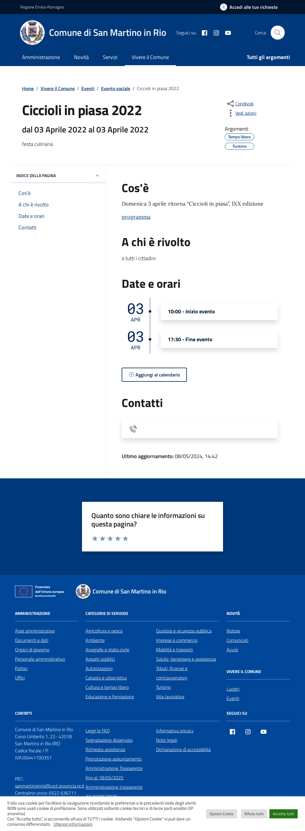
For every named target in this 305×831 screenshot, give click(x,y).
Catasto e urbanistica (106, 677)
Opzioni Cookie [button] (222, 814)
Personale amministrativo (40, 658)
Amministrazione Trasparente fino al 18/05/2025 (114, 773)
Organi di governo (32, 649)
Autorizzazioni (99, 668)
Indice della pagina (58, 175)
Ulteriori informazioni (72, 824)
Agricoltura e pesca (104, 630)
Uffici (20, 677)
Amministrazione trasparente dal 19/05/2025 (114, 791)
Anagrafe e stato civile (107, 649)
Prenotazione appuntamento (114, 758)
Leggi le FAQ (98, 730)
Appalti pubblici (100, 658)
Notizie (233, 630)
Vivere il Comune (150, 57)
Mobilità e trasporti (174, 649)
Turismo (163, 687)
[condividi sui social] (240, 103)
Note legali (166, 739)
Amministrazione (41, 57)
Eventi (233, 698)
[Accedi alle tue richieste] (249, 7)
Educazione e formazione (110, 696)
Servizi (110, 57)
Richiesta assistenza (105, 749)
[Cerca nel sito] (278, 33)
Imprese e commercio (176, 640)
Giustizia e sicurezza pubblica (184, 630)
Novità (81, 57)
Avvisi (232, 649)
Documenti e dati (31, 640)
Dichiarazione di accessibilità (183, 749)
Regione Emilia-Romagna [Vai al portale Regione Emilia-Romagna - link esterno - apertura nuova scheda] (42, 7)
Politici (21, 668)
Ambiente (95, 640)
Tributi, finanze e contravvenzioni (171, 673)
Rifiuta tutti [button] (254, 814)
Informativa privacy (175, 730)
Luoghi (233, 688)
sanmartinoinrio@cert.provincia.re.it (49, 785)
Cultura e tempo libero (107, 687)
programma (136, 216)
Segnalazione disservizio (109, 739)
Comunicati (237, 640)
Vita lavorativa (170, 696)
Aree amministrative (35, 630)
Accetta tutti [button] (283, 814)
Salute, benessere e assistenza (186, 658)
